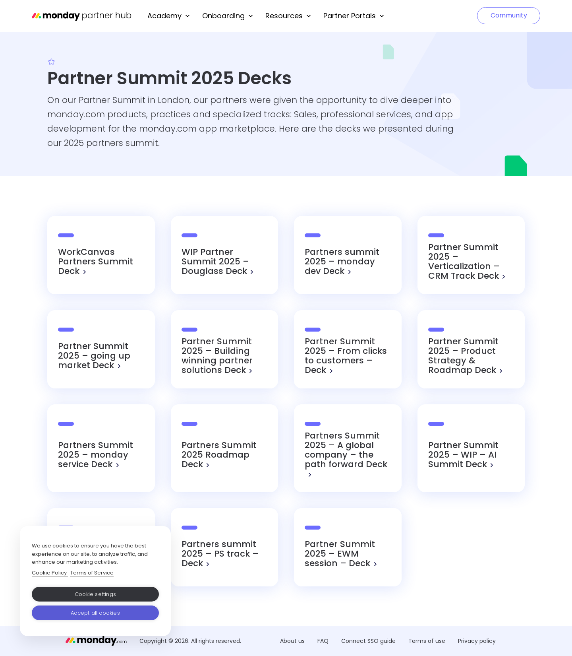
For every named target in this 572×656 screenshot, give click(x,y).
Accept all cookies (95, 613)
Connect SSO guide (368, 641)
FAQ (323, 641)
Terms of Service (92, 572)
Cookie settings (95, 594)
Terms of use (426, 641)
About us (292, 641)
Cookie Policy (50, 572)
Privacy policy (477, 641)
